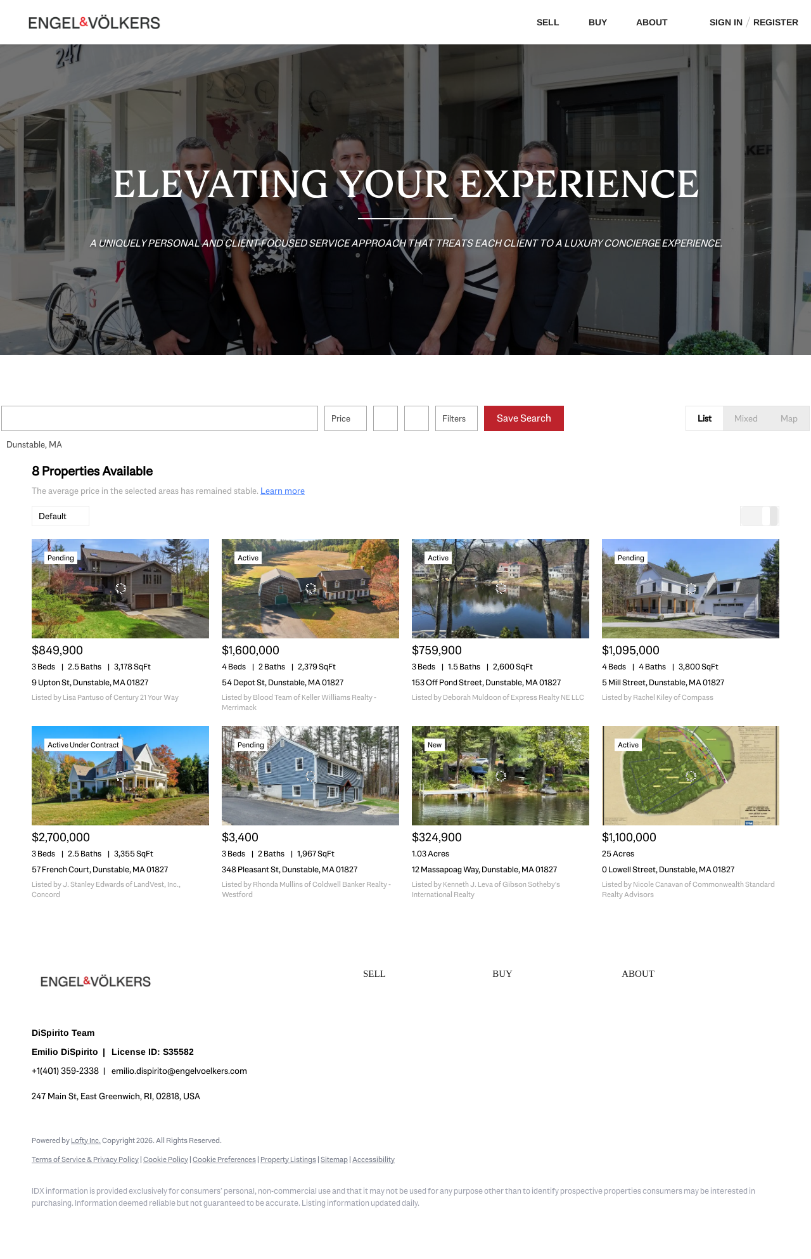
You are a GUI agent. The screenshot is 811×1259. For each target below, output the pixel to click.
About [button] (652, 22)
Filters (484, 418)
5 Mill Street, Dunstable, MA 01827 (663, 682)
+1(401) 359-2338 (65, 1070)
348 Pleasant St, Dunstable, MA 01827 (289, 869)
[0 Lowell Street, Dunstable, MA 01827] (690, 776)
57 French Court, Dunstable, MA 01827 (100, 869)
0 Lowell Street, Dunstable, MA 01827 (668, 869)
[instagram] (157, 1225)
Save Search (554, 418)
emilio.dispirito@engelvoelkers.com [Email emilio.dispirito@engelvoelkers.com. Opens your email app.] (179, 1070)
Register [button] (775, 22)
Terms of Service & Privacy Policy (85, 1159)
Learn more (282, 490)
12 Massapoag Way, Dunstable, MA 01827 (484, 869)
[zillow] (120, 1225)
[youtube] (194, 1225)
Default (53, 516)
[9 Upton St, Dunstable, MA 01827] (120, 589)
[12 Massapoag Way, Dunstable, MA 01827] (500, 776)
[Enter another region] (195, 418)
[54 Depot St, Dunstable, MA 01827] (310, 589)
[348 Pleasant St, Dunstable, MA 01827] (310, 776)
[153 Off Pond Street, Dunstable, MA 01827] (500, 589)
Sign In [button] (726, 22)
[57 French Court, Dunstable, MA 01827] (120, 776)
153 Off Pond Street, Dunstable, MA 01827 (486, 682)
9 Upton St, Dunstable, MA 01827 (90, 682)
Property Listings (288, 1159)
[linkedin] (83, 1225)
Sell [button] (548, 22)
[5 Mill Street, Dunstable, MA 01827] (690, 589)
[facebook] (47, 1225)
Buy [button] (598, 22)
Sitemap (334, 1159)
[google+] (230, 1225)
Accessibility (373, 1159)
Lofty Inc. (86, 1140)
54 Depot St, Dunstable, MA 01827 (282, 682)
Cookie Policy (165, 1159)
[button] (47, 418)
